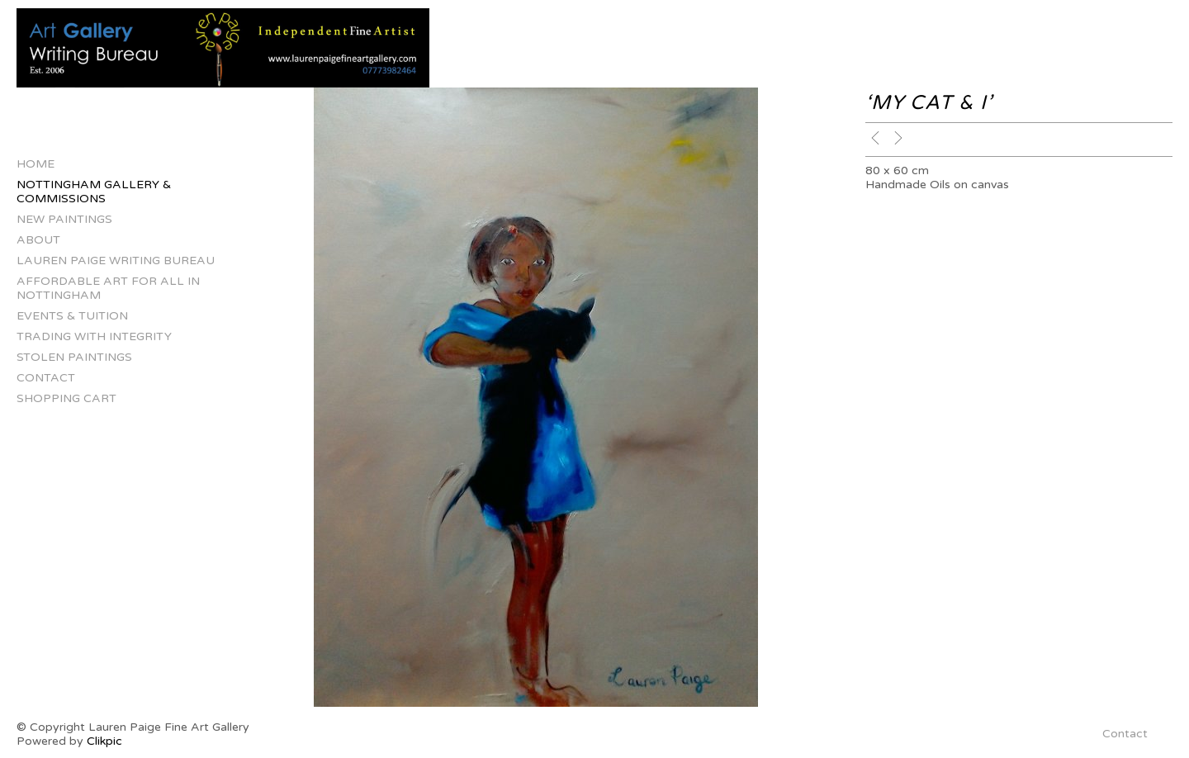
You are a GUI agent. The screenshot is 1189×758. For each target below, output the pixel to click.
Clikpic (104, 741)
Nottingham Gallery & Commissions (94, 192)
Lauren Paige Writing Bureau (116, 260)
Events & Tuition (72, 316)
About (38, 240)
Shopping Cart (66, 398)
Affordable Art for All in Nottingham (108, 288)
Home (35, 164)
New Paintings (64, 219)
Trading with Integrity (94, 336)
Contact (46, 378)
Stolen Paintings (74, 357)
